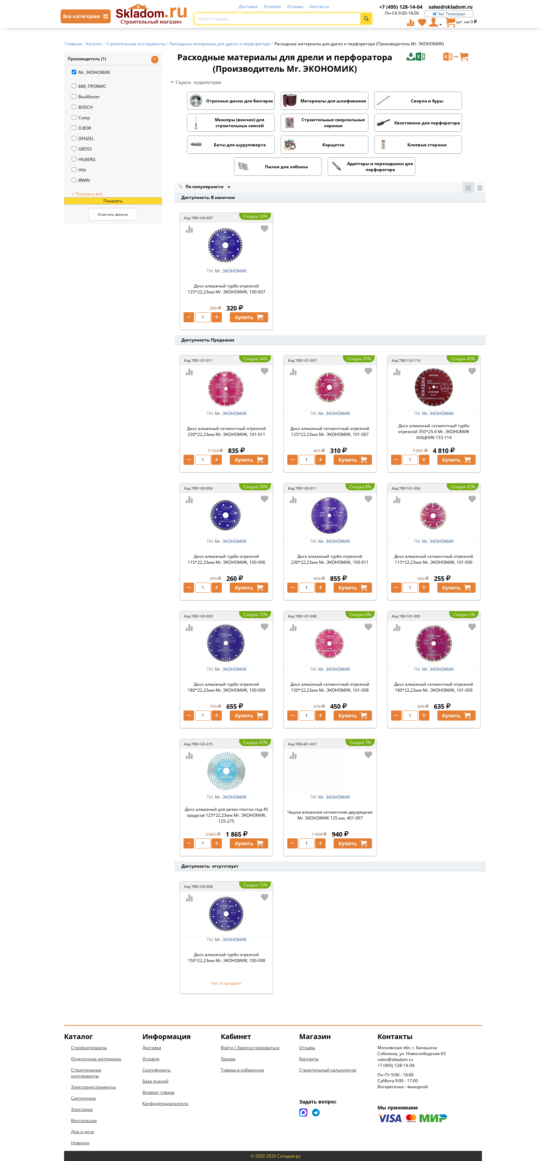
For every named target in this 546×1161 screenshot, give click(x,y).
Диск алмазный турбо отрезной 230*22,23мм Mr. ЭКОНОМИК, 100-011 (330, 559)
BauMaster (86, 97)
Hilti (79, 170)
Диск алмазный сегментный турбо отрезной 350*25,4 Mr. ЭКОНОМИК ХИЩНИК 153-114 (433, 431)
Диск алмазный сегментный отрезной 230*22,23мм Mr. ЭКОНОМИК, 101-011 (226, 431)
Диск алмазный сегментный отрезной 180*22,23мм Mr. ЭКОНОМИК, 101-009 (433, 687)
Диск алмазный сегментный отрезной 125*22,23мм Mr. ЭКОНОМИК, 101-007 (329, 431)
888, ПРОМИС (89, 86)
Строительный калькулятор (327, 1070)
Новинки (80, 1143)
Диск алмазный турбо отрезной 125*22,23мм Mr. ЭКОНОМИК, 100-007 (226, 289)
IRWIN (81, 180)
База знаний (155, 1081)
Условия (272, 6)
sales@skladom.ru (451, 6)
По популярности (201, 187)
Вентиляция (84, 1120)
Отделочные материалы (96, 1059)
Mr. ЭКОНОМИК (91, 72)
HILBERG (83, 159)
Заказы (228, 1059)
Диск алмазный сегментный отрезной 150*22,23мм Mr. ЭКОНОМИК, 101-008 (329, 687)
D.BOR (81, 128)
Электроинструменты (93, 1087)
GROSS (82, 149)
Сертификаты (156, 1070)
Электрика (82, 1109)
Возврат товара (158, 1092)
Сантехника (83, 1098)
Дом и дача (82, 1132)
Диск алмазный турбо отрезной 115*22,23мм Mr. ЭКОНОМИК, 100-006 (226, 559)
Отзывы (295, 6)
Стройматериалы (89, 1048)
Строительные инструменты (86, 1073)
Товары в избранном (242, 1070)
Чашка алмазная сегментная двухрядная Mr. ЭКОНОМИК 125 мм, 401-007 (330, 815)
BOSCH (82, 107)
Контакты (319, 6)
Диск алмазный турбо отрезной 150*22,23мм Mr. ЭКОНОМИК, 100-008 (226, 957)
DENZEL (83, 138)
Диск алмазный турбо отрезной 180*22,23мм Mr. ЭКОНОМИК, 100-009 (226, 687)
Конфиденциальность (165, 1103)
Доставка (248, 6)
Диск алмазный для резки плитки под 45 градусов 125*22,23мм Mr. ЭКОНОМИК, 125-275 (226, 815)
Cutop (81, 118)
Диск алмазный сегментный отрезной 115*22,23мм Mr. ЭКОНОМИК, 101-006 (433, 559)
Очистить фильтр (113, 214)
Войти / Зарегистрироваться (250, 1048)
